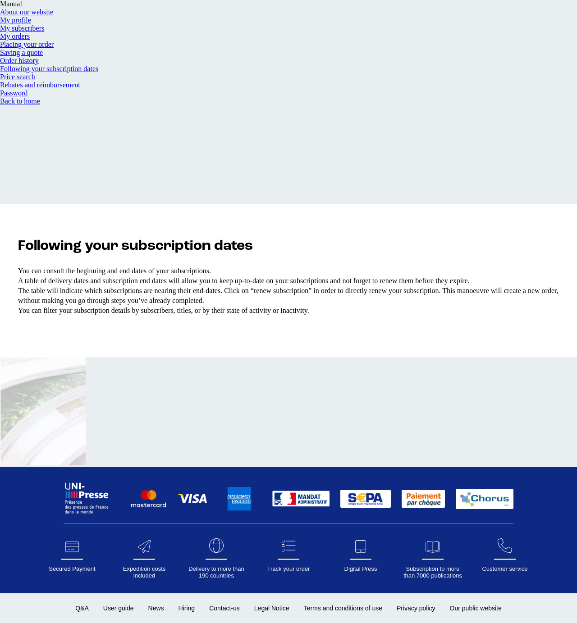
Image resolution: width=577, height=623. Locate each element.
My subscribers (22, 28)
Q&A (82, 608)
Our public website (476, 608)
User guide (118, 608)
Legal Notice (271, 608)
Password (13, 93)
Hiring (187, 608)
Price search (17, 77)
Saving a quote (21, 52)
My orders (15, 36)
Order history (19, 60)
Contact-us (224, 608)
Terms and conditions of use (343, 608)
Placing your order (27, 44)
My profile (15, 20)
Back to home (20, 101)
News (156, 608)
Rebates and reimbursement (40, 85)
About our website (26, 12)
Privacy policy (416, 608)
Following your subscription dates (49, 68)
